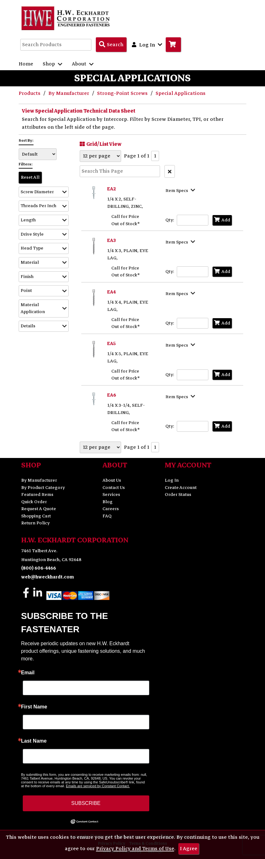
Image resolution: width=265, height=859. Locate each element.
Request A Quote (38, 508)
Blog (107, 501)
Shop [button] (52, 64)
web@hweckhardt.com (47, 577)
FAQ (107, 516)
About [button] (83, 64)
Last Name (34, 741)
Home (26, 64)
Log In (172, 480)
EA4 (111, 292)
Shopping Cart (36, 516)
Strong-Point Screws (123, 93)
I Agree (188, 848)
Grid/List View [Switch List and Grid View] (99, 143)
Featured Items (37, 494)
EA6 (111, 395)
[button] (44, 192)
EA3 (111, 240)
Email (28, 672)
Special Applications (181, 93)
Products (30, 93)
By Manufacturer (69, 93)
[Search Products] (111, 44)
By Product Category (43, 487)
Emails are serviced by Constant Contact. (98, 786)
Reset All (30, 177)
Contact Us (113, 487)
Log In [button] (147, 44)
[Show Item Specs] (181, 190)
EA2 (111, 189)
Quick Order (34, 501)
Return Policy (35, 523)
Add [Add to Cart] (222, 220)
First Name (34, 706)
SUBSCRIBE (85, 803)
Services (111, 494)
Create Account (181, 487)
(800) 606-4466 (38, 568)
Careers (110, 508)
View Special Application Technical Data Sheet (78, 111)
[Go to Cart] (173, 44)
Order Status (178, 494)
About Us (111, 480)
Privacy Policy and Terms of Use (135, 848)
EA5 (111, 343)
